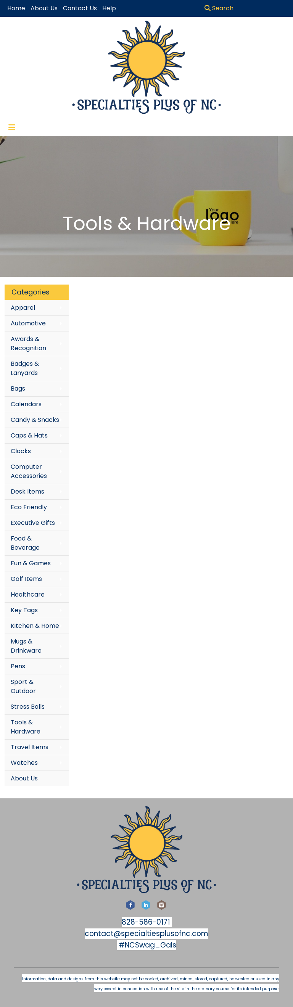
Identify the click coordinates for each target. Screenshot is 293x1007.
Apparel (23, 307)
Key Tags (24, 610)
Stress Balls (28, 706)
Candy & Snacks (35, 419)
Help (109, 8)
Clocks (21, 451)
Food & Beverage (25, 543)
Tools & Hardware (25, 727)
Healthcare (28, 594)
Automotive (28, 323)
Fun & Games (31, 563)
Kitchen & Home (35, 625)
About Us (24, 778)
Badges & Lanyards (25, 368)
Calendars (26, 404)
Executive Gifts (33, 522)
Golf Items (26, 578)
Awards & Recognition (28, 343)
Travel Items (29, 747)
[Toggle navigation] (12, 127)
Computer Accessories (29, 471)
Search (218, 8)
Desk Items (27, 491)
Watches (24, 762)
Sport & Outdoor (23, 686)
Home (16, 8)
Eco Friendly (29, 507)
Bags (18, 388)
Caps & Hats (29, 435)
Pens (18, 666)
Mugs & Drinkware (26, 646)
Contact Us (80, 8)
